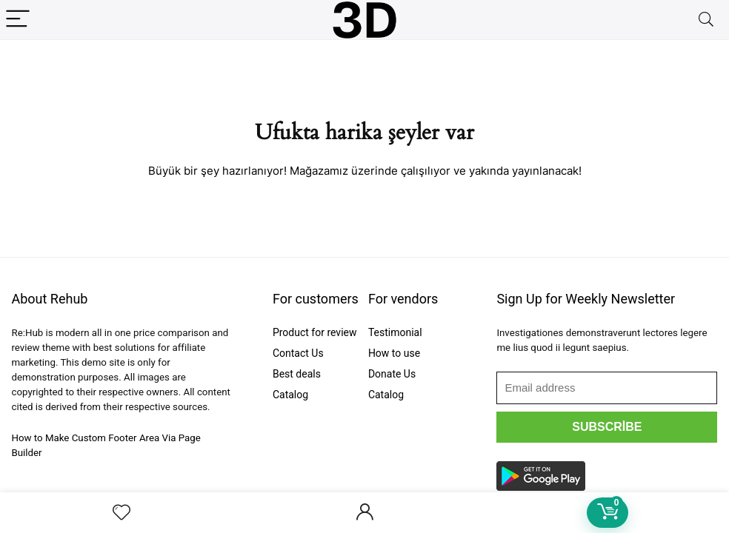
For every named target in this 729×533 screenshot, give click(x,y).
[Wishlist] (121, 513)
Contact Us (298, 353)
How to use (394, 353)
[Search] (706, 19)
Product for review (315, 332)
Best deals (297, 374)
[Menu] (18, 19)
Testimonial (395, 332)
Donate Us (392, 374)
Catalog (290, 394)
